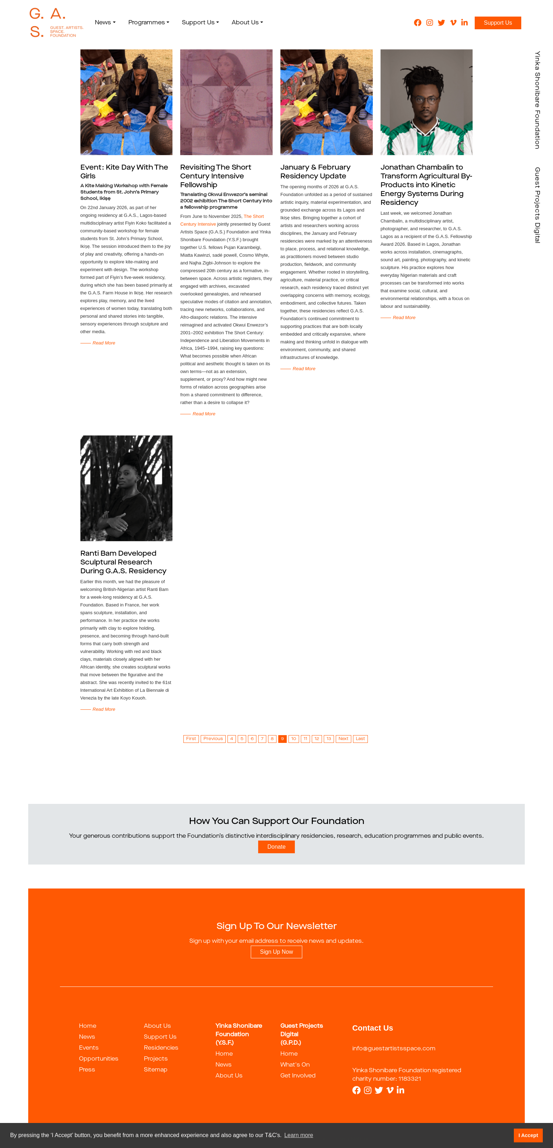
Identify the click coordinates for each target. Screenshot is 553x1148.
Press (87, 1070)
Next (343, 739)
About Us (157, 1026)
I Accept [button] (528, 1135)
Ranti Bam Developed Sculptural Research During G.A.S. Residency (123, 562)
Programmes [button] (144, 23)
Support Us (498, 23)
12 (317, 739)
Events (89, 1048)
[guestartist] (55, 23)
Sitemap (156, 1070)
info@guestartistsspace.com (394, 1049)
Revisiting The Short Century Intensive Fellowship (215, 176)
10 (293, 739)
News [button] (101, 23)
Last (360, 739)
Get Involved (298, 1076)
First (191, 739)
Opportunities (99, 1059)
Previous (213, 739)
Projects (156, 1059)
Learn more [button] (298, 1135)
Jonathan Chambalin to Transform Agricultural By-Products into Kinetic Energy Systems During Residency (426, 185)
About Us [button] (242, 23)
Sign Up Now (276, 952)
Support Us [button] (196, 23)
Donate (276, 847)
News (87, 1037)
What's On (295, 1065)
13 (329, 739)
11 (305, 739)
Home (87, 1026)
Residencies (161, 1048)
